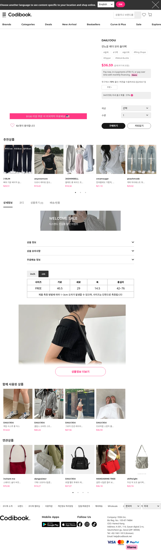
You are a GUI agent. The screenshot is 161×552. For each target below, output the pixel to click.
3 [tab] (85, 192)
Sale (138, 24)
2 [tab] (80, 192)
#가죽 (115, 52)
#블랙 (105, 52)
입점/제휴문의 (84, 506)
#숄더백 (126, 52)
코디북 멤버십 (34, 506)
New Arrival (69, 24)
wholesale (112, 506)
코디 (21, 202)
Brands (6, 24)
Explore (156, 24)
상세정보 (8, 202)
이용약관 (49, 506)
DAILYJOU (109, 40)
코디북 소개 (7, 506)
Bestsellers (93, 24)
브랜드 (20, 506)
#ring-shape (140, 52)
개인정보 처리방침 (65, 506)
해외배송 (99, 506)
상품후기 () (37, 202)
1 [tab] (75, 192)
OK (120, 4)
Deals (48, 24)
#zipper (107, 58)
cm (43, 273)
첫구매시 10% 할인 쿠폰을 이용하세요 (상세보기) (124, 82)
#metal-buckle (122, 58)
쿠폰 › (109, 87)
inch (32, 273)
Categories (28, 24)
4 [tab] (88, 492)
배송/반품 (55, 202)
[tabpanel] (18, 166)
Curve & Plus (118, 24)
